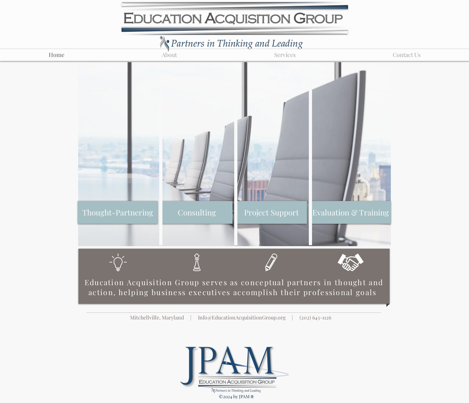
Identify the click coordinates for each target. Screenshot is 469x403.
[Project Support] (271, 212)
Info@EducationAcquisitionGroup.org (241, 317)
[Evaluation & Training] (350, 212)
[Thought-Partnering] (118, 212)
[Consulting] (197, 212)
